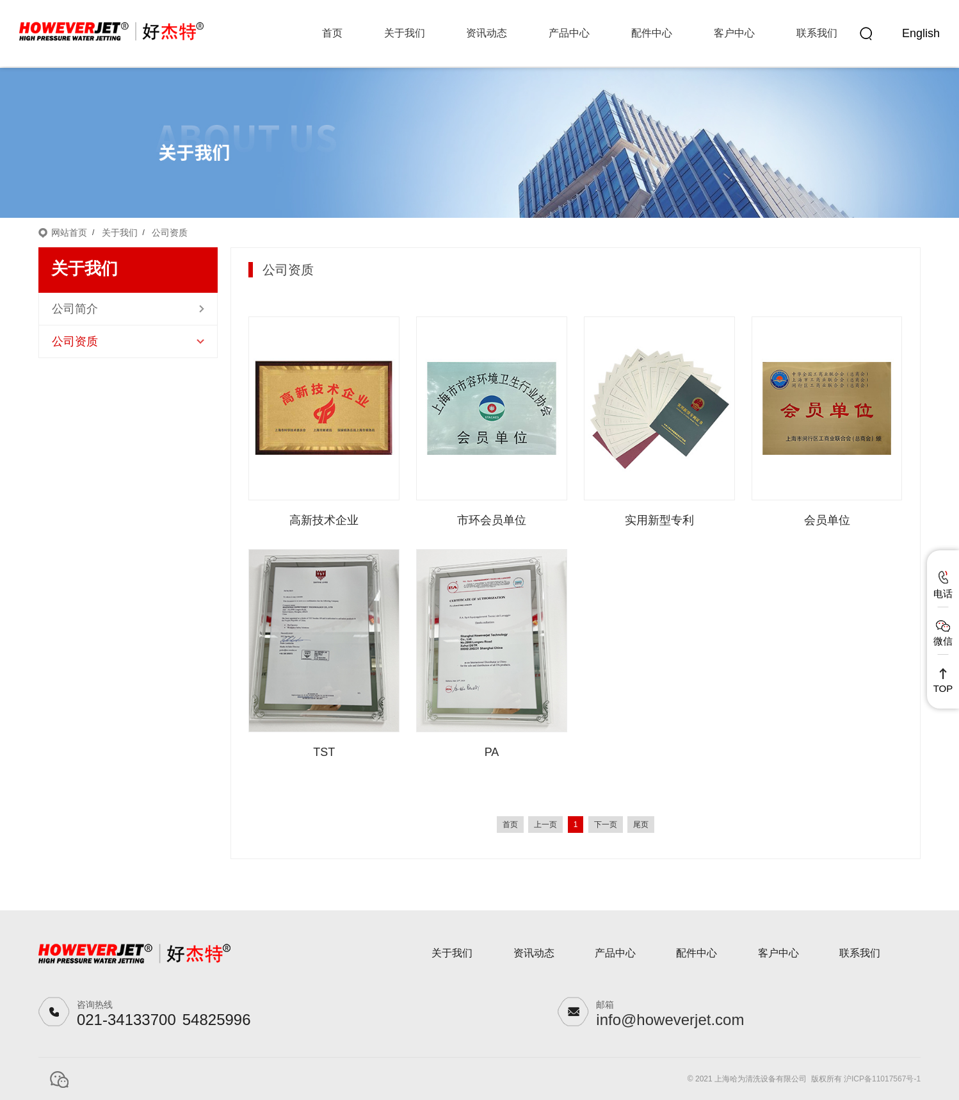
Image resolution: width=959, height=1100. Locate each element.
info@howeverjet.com (670, 1019)
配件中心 (651, 33)
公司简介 (75, 308)
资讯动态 (486, 33)
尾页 (641, 824)
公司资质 (170, 232)
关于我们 (404, 33)
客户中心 (734, 33)
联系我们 (816, 33)
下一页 (605, 824)
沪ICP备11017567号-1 (882, 1078)
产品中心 (569, 33)
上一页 (545, 824)
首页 (332, 33)
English (921, 33)
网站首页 (69, 232)
